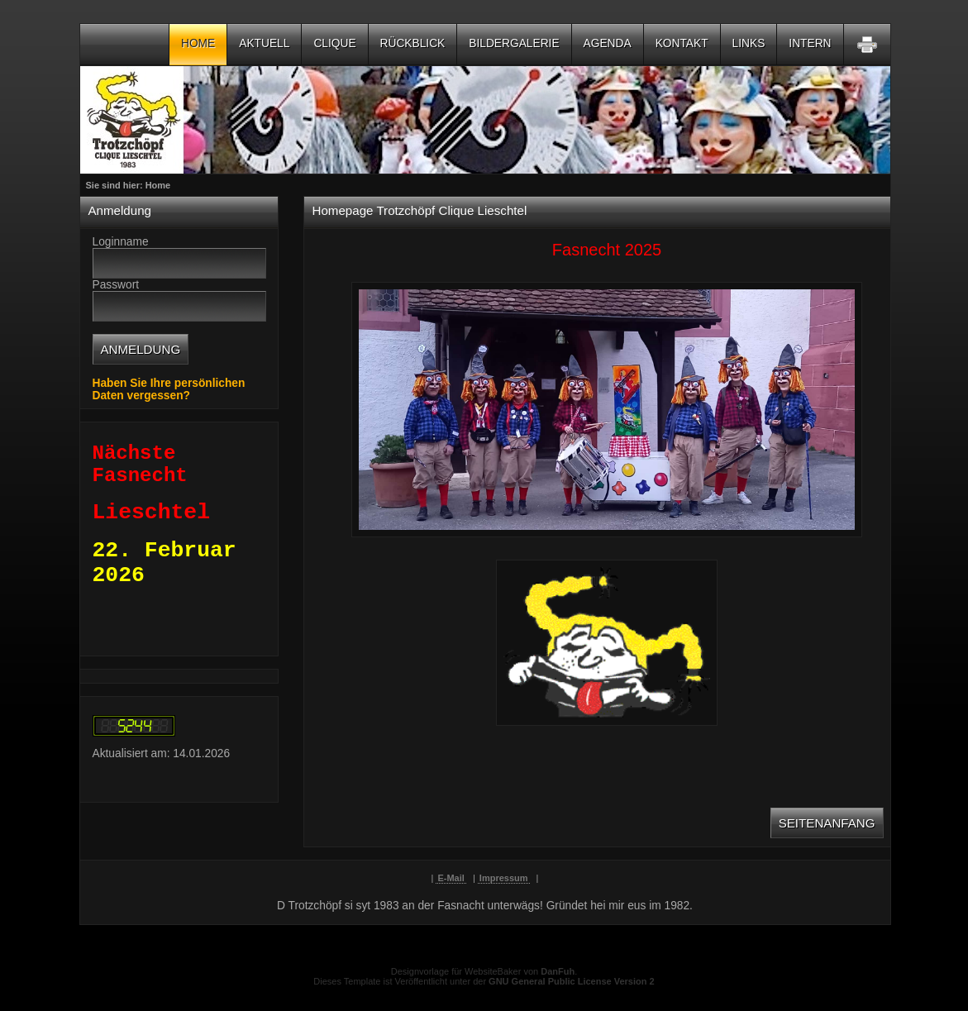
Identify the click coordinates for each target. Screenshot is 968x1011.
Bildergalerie (514, 43)
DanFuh (558, 971)
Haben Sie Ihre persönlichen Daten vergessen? (169, 389)
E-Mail (450, 878)
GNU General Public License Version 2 (572, 981)
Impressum (503, 878)
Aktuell (264, 43)
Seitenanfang (827, 823)
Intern (810, 43)
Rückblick (413, 43)
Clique (334, 43)
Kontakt (682, 43)
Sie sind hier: (115, 185)
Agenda (608, 43)
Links (748, 43)
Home (198, 43)
